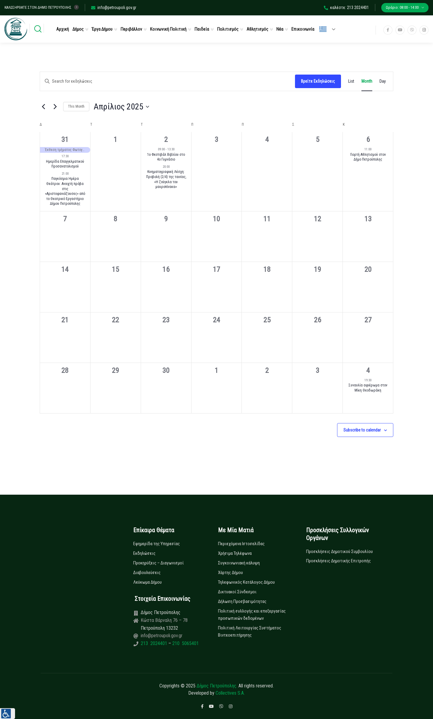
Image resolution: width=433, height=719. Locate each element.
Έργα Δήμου (102, 29)
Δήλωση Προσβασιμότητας (242, 601)
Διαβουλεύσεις (147, 572)
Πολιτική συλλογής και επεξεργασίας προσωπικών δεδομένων (252, 614)
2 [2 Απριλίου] (166, 139)
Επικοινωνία (302, 29)
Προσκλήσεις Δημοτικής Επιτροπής (338, 561)
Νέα (279, 29)
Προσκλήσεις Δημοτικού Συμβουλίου (339, 551)
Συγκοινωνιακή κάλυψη (239, 563)
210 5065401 (185, 643)
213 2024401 (154, 643)
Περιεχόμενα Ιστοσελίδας (241, 543)
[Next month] (55, 106)
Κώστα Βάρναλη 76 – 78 (164, 620)
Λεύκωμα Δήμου (147, 582)
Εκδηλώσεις (144, 553)
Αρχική (62, 29)
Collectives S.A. (230, 693)
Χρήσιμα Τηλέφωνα (235, 553)
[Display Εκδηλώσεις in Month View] (366, 81)
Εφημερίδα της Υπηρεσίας (156, 543)
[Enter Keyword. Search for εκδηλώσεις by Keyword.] (167, 81)
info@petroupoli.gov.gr (113, 7)
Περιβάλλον (131, 29)
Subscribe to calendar (362, 430)
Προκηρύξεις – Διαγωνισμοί (158, 563)
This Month (76, 106)
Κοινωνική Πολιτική (168, 29)
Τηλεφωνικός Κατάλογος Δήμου (246, 582)
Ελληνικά (323, 29)
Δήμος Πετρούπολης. (217, 686)
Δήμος (78, 29)
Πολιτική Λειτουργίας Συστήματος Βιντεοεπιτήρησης (249, 631)
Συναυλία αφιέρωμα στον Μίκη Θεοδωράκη (368, 387)
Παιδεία (202, 29)
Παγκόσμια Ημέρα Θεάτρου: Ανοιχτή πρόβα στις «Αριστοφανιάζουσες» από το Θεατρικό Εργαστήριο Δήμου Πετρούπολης (65, 191)
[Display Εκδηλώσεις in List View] (351, 81)
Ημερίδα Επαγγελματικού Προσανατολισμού (65, 164)
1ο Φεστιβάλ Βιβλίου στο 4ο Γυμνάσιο (166, 157)
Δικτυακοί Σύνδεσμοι (237, 592)
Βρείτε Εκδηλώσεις (318, 81)
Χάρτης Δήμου (230, 572)
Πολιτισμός (227, 29)
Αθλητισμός (257, 29)
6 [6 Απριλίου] (368, 139)
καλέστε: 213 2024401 (346, 7)
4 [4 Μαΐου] (368, 370)
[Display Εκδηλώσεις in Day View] (382, 81)
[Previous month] (43, 106)
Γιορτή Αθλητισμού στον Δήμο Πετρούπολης (368, 157)
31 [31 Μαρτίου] (65, 139)
